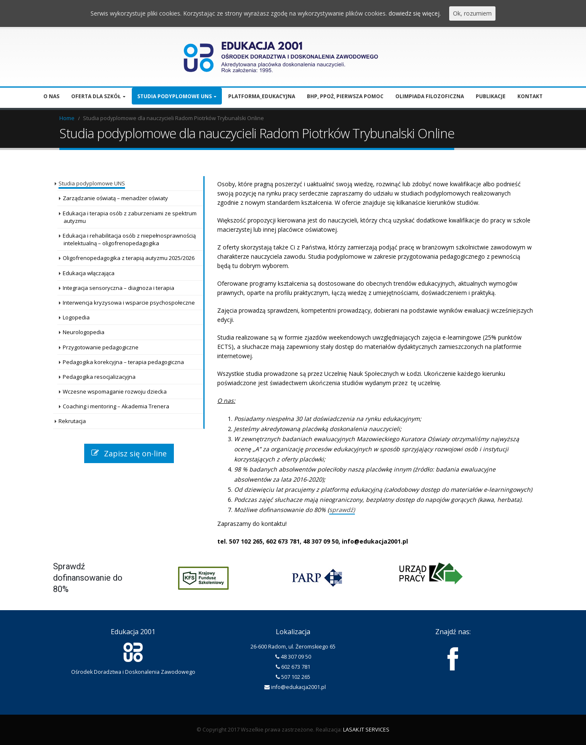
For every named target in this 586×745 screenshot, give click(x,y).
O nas (51, 96)
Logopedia (76, 317)
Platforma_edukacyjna (261, 96)
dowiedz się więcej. (415, 13)
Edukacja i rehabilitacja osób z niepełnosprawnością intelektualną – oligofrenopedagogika (129, 239)
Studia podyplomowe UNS (174, 96)
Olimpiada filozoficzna (429, 96)
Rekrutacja (72, 421)
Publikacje (491, 96)
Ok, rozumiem (472, 13)
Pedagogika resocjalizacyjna (99, 377)
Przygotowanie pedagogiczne (101, 347)
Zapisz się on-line (129, 453)
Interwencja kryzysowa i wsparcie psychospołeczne (129, 302)
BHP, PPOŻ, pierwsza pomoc (345, 96)
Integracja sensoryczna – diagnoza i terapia (118, 288)
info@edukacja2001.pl (298, 687)
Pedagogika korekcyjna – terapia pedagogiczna (123, 362)
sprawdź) (342, 510)
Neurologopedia (83, 332)
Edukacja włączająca (89, 273)
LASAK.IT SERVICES (366, 729)
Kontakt (530, 96)
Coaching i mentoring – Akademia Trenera (116, 406)
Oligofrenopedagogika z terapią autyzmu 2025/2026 (128, 258)
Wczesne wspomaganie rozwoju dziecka (115, 391)
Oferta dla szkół (96, 96)
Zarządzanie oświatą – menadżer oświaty (115, 198)
